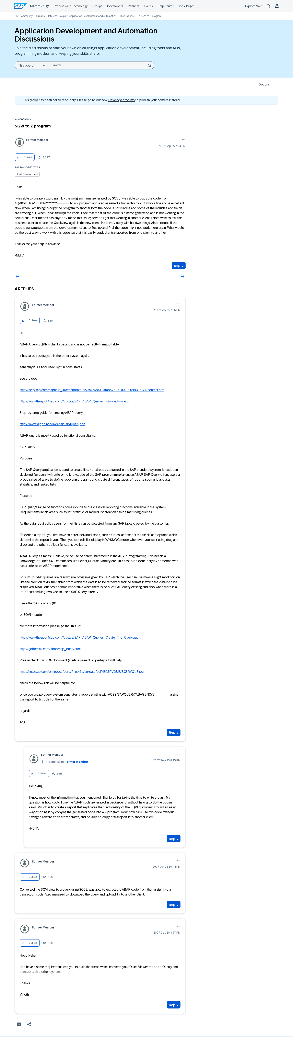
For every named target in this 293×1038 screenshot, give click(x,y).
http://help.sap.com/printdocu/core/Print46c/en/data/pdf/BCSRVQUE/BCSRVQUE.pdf (82, 671)
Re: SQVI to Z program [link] (149, 16)
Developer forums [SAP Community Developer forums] (121, 100)
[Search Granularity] (31, 65)
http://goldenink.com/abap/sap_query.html (50, 649)
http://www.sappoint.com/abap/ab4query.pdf (52, 424)
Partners (133, 6)
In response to (66, 761)
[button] (18, 157)
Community (39, 6)
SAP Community (24, 16)
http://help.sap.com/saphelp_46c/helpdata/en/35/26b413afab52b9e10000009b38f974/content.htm (92, 390)
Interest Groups (57, 16)
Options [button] (264, 84)
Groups (97, 6)
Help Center (166, 6)
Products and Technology (70, 6)
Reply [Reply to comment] (173, 732)
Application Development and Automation (92, 16)
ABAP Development (27, 174)
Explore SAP (253, 6)
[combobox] (100, 65)
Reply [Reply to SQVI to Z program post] (178, 265)
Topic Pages (186, 6)
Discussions (126, 16)
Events (148, 6)
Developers (115, 6)
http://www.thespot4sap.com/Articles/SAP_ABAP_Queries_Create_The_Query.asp (79, 637)
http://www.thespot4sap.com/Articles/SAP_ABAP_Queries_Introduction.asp (74, 401)
